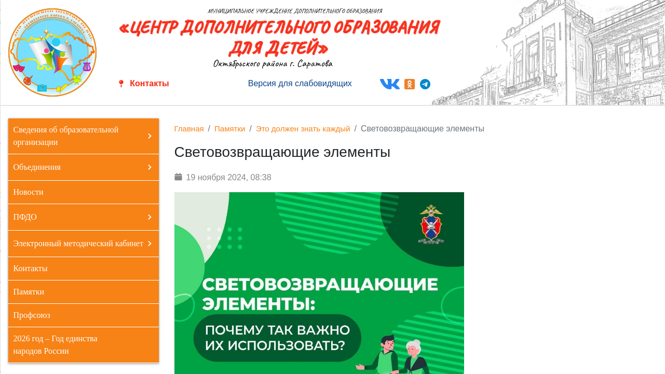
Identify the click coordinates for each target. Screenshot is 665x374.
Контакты (149, 83)
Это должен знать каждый (303, 128)
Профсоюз (31, 315)
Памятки (28, 291)
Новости (28, 192)
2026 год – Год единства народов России (55, 344)
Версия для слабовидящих (300, 83)
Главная (189, 128)
